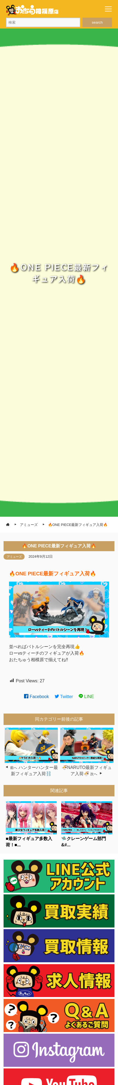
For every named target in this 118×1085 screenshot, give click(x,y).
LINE (86, 696)
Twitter (64, 696)
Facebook (36, 696)
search (97, 22)
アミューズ (14, 556)
